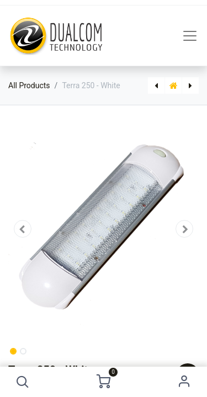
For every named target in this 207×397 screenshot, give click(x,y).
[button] (22, 381)
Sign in (184, 381)
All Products (29, 85)
